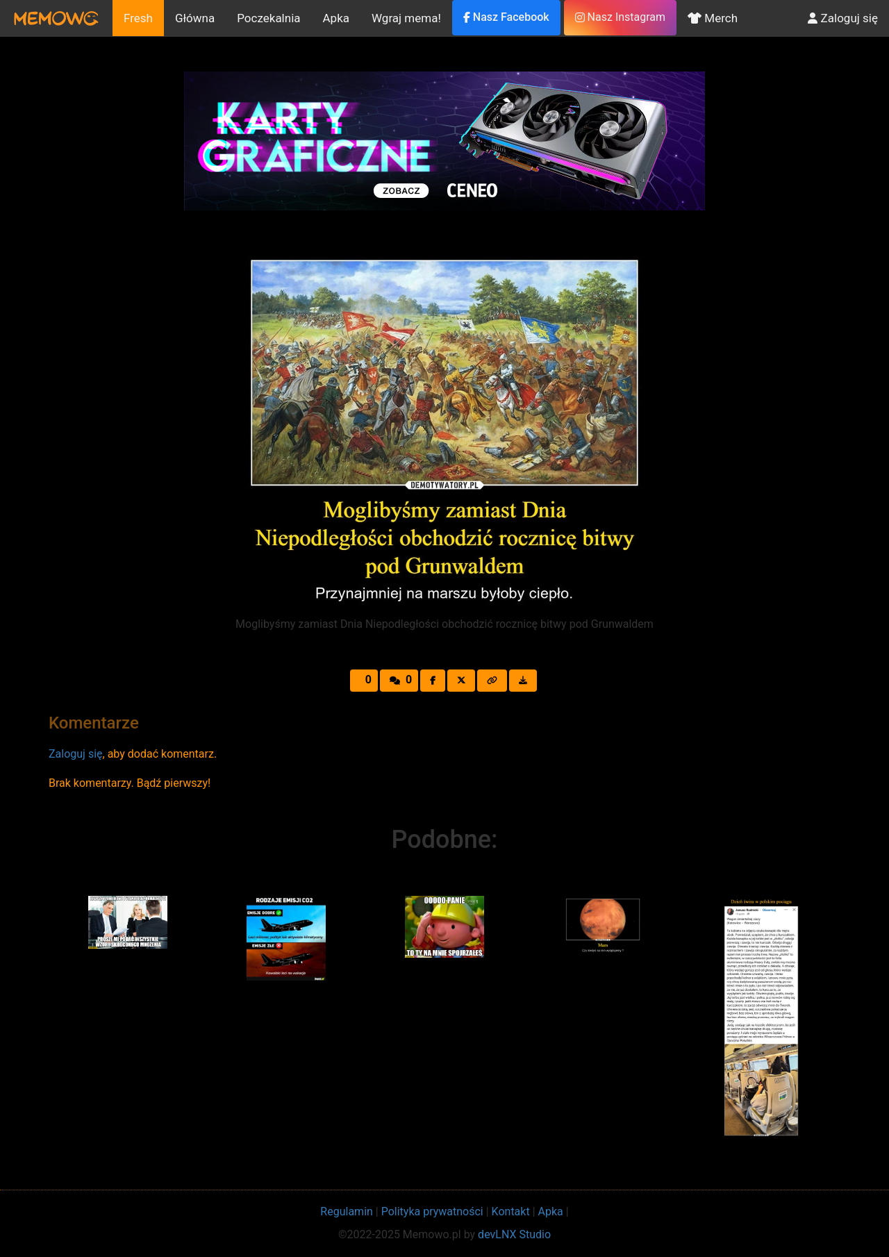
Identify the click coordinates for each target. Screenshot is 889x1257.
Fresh (138, 18)
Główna (195, 18)
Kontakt (511, 1211)
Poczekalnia (268, 18)
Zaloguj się (843, 18)
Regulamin (346, 1211)
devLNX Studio (514, 1234)
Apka (336, 18)
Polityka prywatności (432, 1211)
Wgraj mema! (406, 18)
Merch (713, 18)
